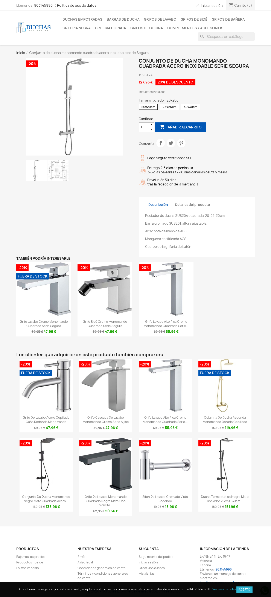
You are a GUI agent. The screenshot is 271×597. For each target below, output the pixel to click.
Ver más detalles (224, 589)
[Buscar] (226, 36)
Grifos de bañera (228, 19)
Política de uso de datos (76, 5)
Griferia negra (76, 28)
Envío (81, 557)
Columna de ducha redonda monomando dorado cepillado (225, 419)
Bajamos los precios (31, 557)
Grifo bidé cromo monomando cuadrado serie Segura (105, 323)
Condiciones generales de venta (101, 568)
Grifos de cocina (146, 28)
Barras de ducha (123, 19)
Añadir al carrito (181, 127)
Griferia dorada (110, 28)
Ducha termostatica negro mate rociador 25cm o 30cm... (225, 499)
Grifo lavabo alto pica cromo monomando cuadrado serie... (166, 323)
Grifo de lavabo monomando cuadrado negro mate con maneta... (106, 501)
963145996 (43, 5)
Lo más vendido (27, 568)
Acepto (244, 589)
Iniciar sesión (148, 562)
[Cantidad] (144, 127)
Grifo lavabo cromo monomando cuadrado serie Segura (44, 323)
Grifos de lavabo (160, 19)
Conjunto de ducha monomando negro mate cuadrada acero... (46, 499)
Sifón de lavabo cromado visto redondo (165, 499)
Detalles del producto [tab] (192, 204)
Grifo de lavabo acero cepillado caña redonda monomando (46, 419)
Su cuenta (149, 548)
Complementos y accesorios (195, 28)
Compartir (160, 143)
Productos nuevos (30, 562)
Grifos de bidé (194, 19)
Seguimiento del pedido (156, 557)
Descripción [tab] (158, 204)
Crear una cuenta (152, 568)
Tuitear (171, 143)
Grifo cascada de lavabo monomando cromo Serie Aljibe (106, 419)
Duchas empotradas (82, 19)
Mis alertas (147, 573)
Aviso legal (85, 562)
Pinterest (181, 143)
